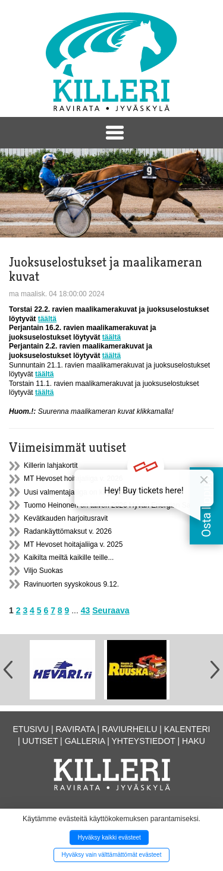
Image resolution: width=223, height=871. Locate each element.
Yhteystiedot (143, 741)
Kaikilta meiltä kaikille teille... (69, 557)
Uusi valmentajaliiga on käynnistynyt (81, 492)
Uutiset (40, 741)
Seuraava (110, 610)
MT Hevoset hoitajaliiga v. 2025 (73, 544)
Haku (193, 741)
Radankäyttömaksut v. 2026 (68, 531)
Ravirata (75, 729)
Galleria (85, 741)
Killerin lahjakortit (51, 465)
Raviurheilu (129, 729)
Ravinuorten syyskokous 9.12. (71, 584)
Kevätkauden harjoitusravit (66, 518)
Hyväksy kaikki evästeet (109, 837)
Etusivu (31, 729)
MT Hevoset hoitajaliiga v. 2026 (73, 478)
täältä (47, 319)
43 (85, 610)
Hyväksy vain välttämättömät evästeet (112, 854)
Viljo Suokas (43, 570)
